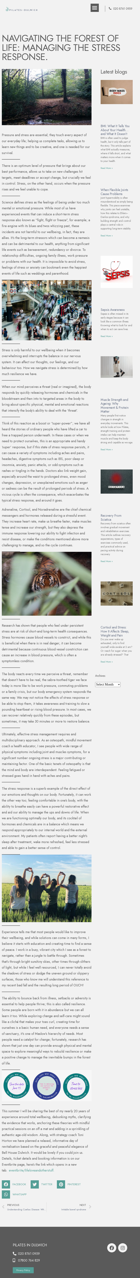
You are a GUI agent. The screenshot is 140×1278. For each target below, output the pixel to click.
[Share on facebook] (15, 1184)
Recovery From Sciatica (111, 517)
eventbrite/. (31, 1170)
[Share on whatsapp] (15, 1194)
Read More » (107, 168)
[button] (95, 8)
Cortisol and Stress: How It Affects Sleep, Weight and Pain (115, 631)
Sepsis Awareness (113, 309)
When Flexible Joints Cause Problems (114, 192)
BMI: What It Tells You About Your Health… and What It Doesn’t (115, 130)
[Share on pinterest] (70, 1184)
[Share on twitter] (43, 1184)
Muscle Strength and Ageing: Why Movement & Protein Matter (115, 405)
